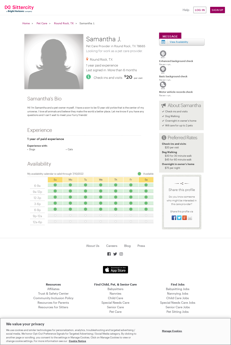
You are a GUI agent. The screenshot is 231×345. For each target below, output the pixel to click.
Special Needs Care (115, 302)
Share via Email (190, 217)
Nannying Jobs (177, 293)
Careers (111, 245)
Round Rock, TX (64, 23)
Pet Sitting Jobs (178, 311)
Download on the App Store (115, 269)
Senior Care (115, 307)
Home (26, 23)
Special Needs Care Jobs (177, 302)
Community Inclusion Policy (53, 298)
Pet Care (42, 23)
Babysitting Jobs (177, 289)
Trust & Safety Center (53, 293)
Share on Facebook (174, 217)
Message (170, 36)
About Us (92, 245)
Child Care (115, 298)
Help (186, 10)
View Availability (179, 41)
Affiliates (53, 289)
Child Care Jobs (177, 298)
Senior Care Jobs (178, 307)
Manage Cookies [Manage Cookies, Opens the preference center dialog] (172, 330)
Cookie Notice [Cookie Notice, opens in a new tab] (77, 341)
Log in (200, 10)
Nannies (115, 293)
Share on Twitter (179, 217)
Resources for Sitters (53, 307)
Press (141, 245)
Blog (127, 245)
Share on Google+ (184, 217)
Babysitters (115, 289)
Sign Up (217, 10)
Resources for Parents (53, 302)
